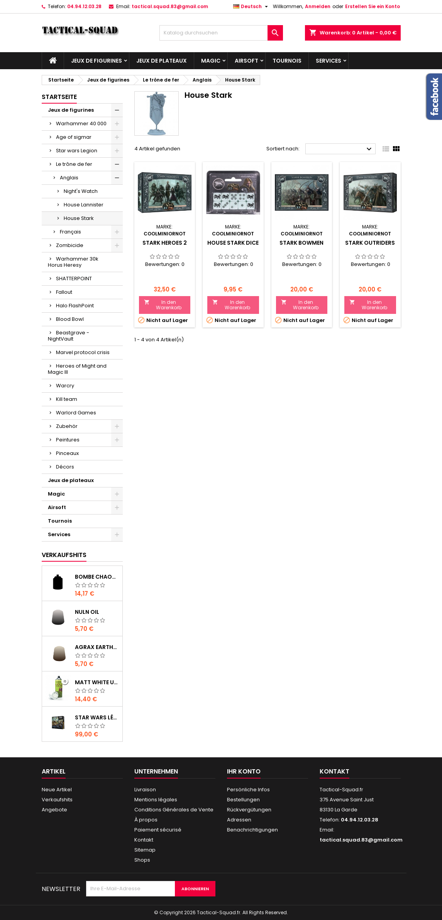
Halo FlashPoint (75, 305)
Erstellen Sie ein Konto (372, 6)
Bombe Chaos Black (97, 577)
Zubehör (67, 426)
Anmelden (317, 6)
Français (70, 231)
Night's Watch (81, 191)
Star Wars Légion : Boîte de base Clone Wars (97, 717)
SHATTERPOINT (74, 278)
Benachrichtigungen (252, 829)
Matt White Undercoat (97, 682)
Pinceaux (67, 453)
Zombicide (69, 245)
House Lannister (83, 204)
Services (328, 61)
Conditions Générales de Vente (173, 809)
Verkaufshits (64, 554)
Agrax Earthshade (97, 647)
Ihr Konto (244, 771)
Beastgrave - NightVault (68, 335)
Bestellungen (243, 799)
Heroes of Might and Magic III (77, 369)
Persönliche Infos (248, 789)
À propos (145, 819)
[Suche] (221, 33)
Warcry (65, 385)
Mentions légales (155, 799)
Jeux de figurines (96, 61)
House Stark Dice (233, 243)
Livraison (145, 789)
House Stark (79, 218)
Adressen (239, 819)
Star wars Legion (76, 150)
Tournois (287, 61)
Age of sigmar (73, 137)
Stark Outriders (370, 243)
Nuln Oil (87, 612)
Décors (65, 466)
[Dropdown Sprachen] (251, 6)
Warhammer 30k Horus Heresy (73, 262)
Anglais (69, 177)
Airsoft (246, 61)
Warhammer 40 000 (81, 123)
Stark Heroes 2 (164, 243)
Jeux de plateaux (161, 61)
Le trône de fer (74, 164)
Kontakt (143, 839)
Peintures (68, 439)
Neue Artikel (57, 789)
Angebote (54, 809)
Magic (210, 61)
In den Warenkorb (163, 305)
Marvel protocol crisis (83, 352)
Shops (142, 860)
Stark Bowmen (301, 243)
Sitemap (145, 850)
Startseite (59, 96)
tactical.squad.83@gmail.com (170, 6)
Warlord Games (76, 412)
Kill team (66, 399)
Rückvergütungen (249, 809)
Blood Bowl (70, 319)
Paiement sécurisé (157, 829)
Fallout (64, 292)
